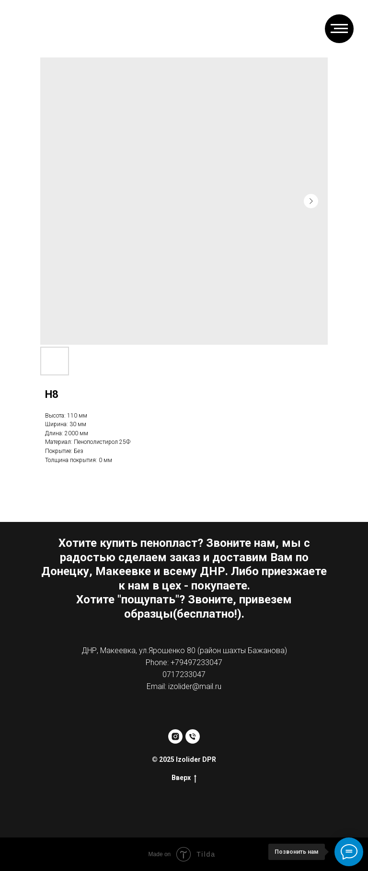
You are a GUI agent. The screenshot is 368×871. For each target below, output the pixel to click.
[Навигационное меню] (339, 29)
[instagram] (175, 736)
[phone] (192, 736)
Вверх (184, 778)
